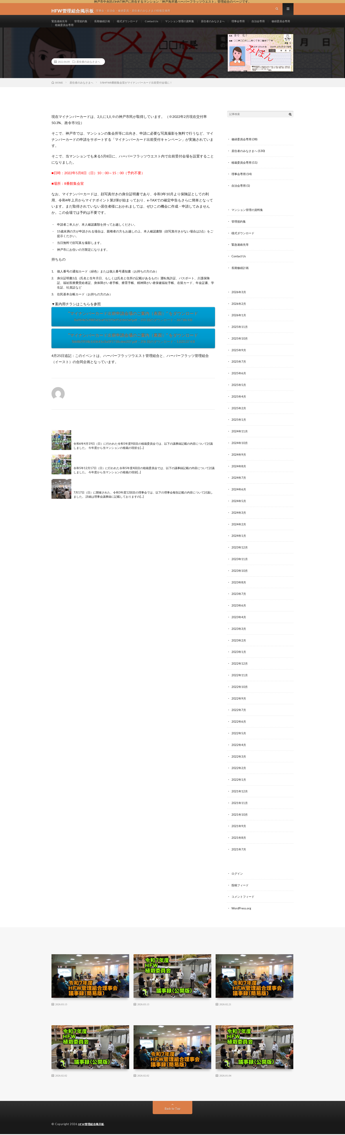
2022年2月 (238, 771)
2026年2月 (238, 314)
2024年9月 (238, 462)
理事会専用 (261, 25)
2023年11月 (239, 565)
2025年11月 (239, 336)
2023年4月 (238, 622)
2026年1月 (238, 325)
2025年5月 (238, 394)
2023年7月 (238, 599)
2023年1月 (238, 657)
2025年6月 (238, 382)
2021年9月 (238, 828)
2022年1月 (238, 782)
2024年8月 (238, 474)
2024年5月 (238, 508)
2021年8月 (238, 840)
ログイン (237, 875)
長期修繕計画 (108, 25)
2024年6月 (238, 497)
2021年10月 (239, 817)
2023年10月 (239, 577)
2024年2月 (238, 531)
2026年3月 (238, 302)
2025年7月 (238, 371)
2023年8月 (238, 588)
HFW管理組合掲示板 (92, 1125)
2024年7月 (238, 485)
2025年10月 (239, 348)
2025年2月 (238, 417)
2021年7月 (238, 851)
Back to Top (172, 1109)
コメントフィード (243, 898)
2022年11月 (239, 680)
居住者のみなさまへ (233, 25)
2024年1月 (238, 542)
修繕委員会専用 (88, 33)
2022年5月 (238, 737)
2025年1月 (238, 428)
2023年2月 (238, 645)
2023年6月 (238, 611)
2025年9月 (238, 359)
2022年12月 (239, 668)
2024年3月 (238, 519)
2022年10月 (239, 691)
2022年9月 (238, 702)
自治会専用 (62, 33)
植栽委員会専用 (116, 33)
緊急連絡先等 (60, 25)
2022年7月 (238, 714)
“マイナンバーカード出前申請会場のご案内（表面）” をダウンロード (133, 329)
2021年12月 (239, 794)
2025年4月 (238, 405)
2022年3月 (238, 760)
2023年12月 (239, 554)
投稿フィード (240, 886)
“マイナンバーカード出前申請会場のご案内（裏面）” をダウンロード (133, 351)
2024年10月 (239, 451)
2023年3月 (238, 634)
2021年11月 (239, 805)
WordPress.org (241, 909)
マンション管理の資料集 (195, 25)
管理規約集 (84, 25)
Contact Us (164, 25)
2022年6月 (238, 725)
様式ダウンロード (136, 25)
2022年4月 (238, 748)
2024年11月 (239, 439)
